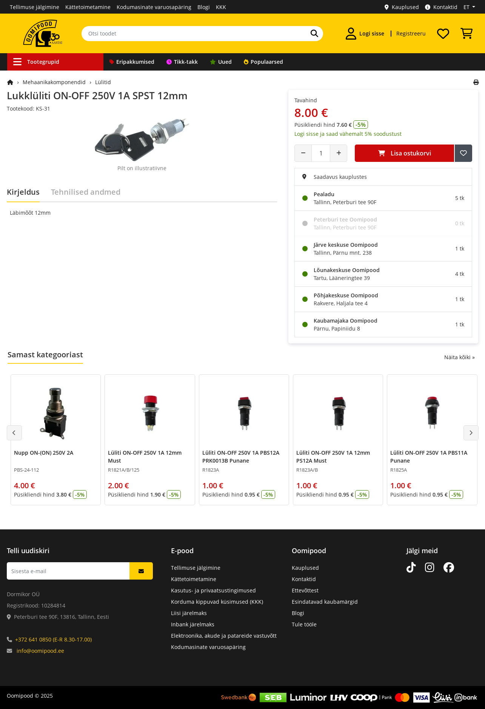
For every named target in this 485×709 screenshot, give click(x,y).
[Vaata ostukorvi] (466, 33)
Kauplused (402, 7)
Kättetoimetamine (88, 7)
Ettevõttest (305, 590)
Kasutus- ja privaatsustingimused (213, 590)
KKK (221, 7)
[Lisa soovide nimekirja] (463, 153)
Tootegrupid (36, 61)
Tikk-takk (182, 61)
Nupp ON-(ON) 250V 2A (43, 452)
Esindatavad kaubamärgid (325, 601)
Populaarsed (263, 61)
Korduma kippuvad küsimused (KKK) (217, 601)
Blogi (203, 7)
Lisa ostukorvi (404, 153)
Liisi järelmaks (189, 613)
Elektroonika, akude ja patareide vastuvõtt (224, 635)
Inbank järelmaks (192, 624)
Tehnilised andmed (85, 192)
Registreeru (411, 33)
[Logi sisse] (365, 33)
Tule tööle (304, 624)
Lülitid (103, 82)
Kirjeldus (23, 192)
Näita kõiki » (459, 357)
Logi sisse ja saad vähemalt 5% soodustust (348, 133)
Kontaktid (441, 7)
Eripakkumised (131, 61)
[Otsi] (314, 33)
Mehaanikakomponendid (54, 82)
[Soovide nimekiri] (443, 33)
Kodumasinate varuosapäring (154, 7)
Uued (221, 61)
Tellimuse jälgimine (34, 7)
